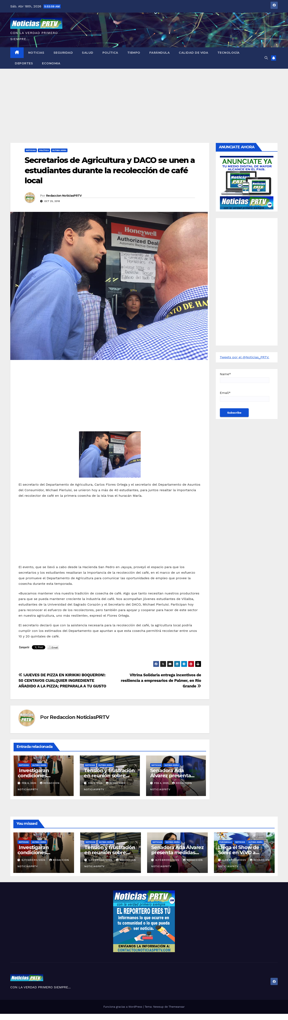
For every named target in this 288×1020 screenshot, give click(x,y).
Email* (244, 396)
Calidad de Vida (193, 53)
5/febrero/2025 (100, 860)
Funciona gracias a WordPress (123, 1006)
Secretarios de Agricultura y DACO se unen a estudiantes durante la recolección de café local (110, 170)
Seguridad (63, 53)
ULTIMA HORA (59, 150)
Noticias (36, 53)
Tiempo (133, 53)
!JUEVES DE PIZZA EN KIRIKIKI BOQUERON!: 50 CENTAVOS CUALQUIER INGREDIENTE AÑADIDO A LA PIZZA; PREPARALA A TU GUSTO (62, 680)
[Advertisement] (144, 99)
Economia (51, 63)
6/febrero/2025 (34, 860)
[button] (266, 58)
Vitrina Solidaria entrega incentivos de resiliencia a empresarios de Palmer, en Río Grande (161, 680)
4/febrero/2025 (167, 860)
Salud (87, 53)
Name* (244, 377)
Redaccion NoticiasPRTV (64, 195)
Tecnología (228, 53)
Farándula (159, 53)
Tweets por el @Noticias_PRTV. (244, 357)
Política (110, 53)
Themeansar (177, 1006)
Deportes (24, 63)
